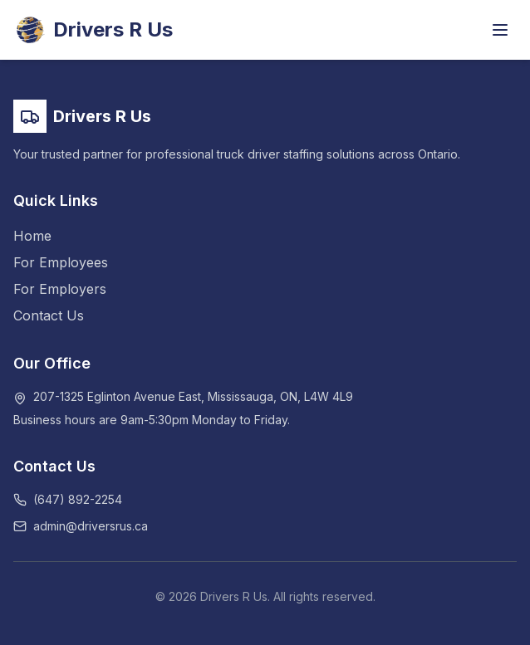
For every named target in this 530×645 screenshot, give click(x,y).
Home (32, 235)
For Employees (60, 262)
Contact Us (48, 315)
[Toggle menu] (500, 29)
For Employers (59, 289)
